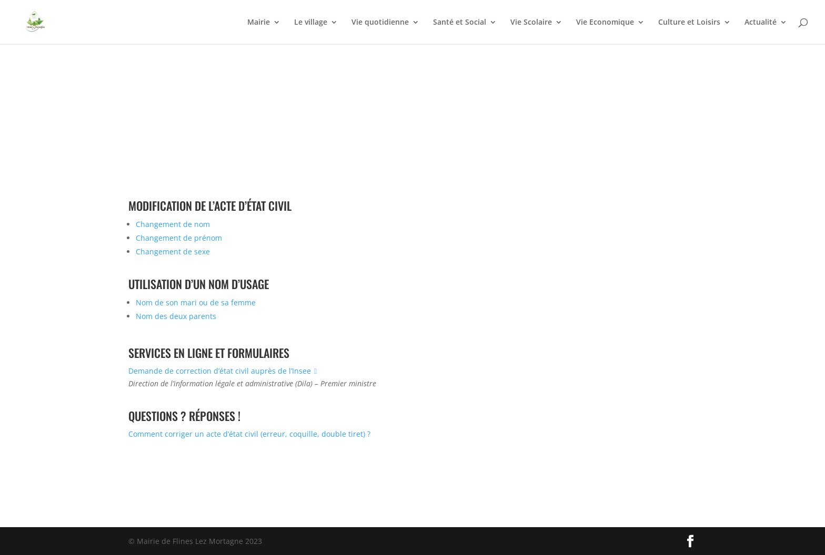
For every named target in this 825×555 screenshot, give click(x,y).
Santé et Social (459, 22)
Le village (310, 22)
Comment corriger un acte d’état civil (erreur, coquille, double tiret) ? (249, 434)
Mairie (258, 22)
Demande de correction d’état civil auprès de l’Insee (224, 371)
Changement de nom (173, 224)
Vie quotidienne (380, 22)
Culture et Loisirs (689, 22)
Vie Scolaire (531, 22)
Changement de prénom (179, 238)
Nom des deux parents (176, 316)
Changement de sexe (173, 251)
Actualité (760, 22)
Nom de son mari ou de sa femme (196, 302)
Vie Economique (605, 22)
